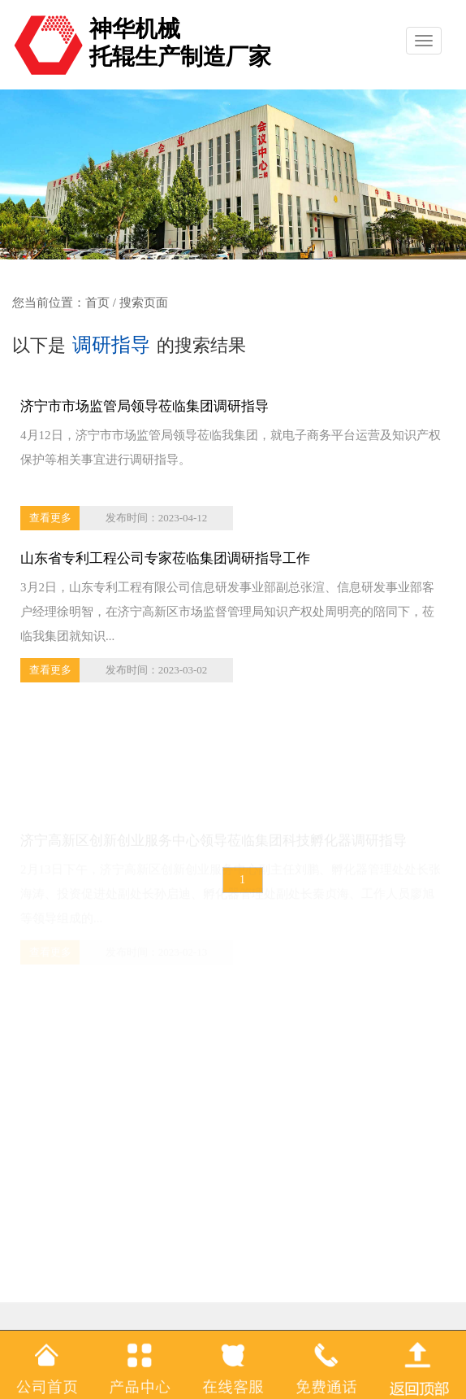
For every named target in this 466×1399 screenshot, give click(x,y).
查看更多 (50, 518)
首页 (97, 302)
